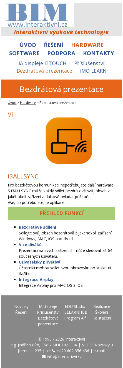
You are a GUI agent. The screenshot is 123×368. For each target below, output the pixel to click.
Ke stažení (101, 318)
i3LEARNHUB (75, 312)
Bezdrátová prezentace (44, 70)
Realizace (101, 306)
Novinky (21, 306)
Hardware (87, 44)
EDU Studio (75, 306)
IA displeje (48, 306)
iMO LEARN (93, 70)
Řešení (53, 44)
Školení (101, 312)
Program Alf (75, 318)
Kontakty (98, 53)
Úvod (27, 44)
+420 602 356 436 (73, 350)
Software (24, 53)
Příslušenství (89, 63)
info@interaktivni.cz (64, 356)
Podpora (61, 53)
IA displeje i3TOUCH (42, 63)
